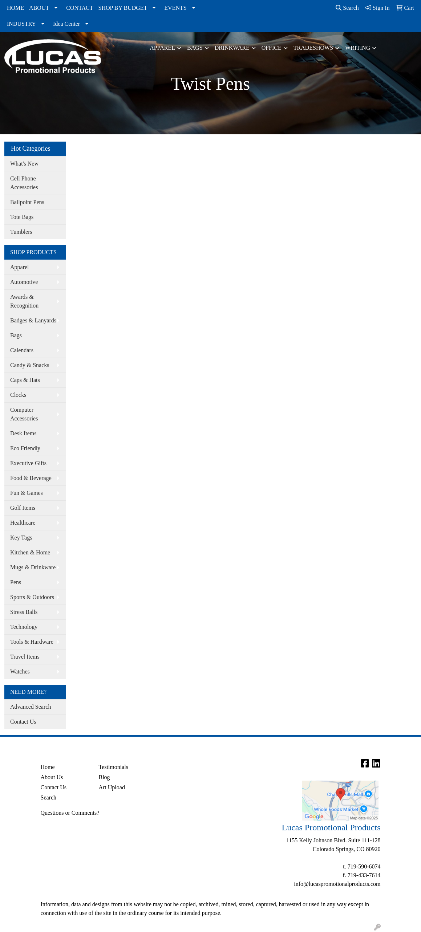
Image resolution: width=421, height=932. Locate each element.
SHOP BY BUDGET (122, 8)
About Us (52, 777)
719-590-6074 (364, 866)
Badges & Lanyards (33, 320)
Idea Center (66, 24)
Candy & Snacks (29, 365)
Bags (195, 48)
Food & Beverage (31, 478)
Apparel (162, 48)
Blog (104, 777)
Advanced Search (30, 707)
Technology (23, 627)
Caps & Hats (25, 380)
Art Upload (111, 787)
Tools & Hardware (31, 642)
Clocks (18, 395)
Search (347, 8)
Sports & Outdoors (32, 597)
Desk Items (23, 433)
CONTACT (79, 8)
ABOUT (39, 8)
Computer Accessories (24, 414)
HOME (15, 8)
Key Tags (21, 537)
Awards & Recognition (24, 301)
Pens (15, 582)
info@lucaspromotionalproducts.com (337, 884)
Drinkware (232, 48)
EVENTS (175, 8)
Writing (357, 48)
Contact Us (23, 722)
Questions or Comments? (70, 813)
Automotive (24, 282)
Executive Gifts (28, 463)
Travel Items (25, 657)
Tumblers (21, 232)
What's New (24, 163)
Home (48, 767)
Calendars (21, 350)
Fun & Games (26, 493)
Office (272, 48)
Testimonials (113, 767)
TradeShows (313, 48)
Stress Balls (23, 612)
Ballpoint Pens (27, 202)
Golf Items (22, 508)
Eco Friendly (25, 448)
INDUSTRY (21, 24)
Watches (20, 671)
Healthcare (22, 523)
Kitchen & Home (30, 552)
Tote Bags (21, 217)
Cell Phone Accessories (24, 182)
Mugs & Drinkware (33, 567)
